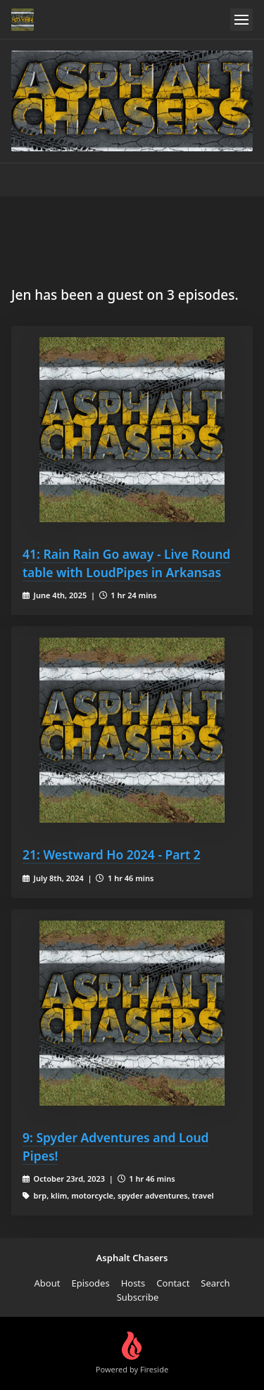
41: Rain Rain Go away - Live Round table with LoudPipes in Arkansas (126, 563)
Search (215, 1283)
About (47, 1283)
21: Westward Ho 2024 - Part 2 (112, 854)
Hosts (133, 1283)
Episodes (90, 1283)
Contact (172, 1283)
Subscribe (138, 1297)
